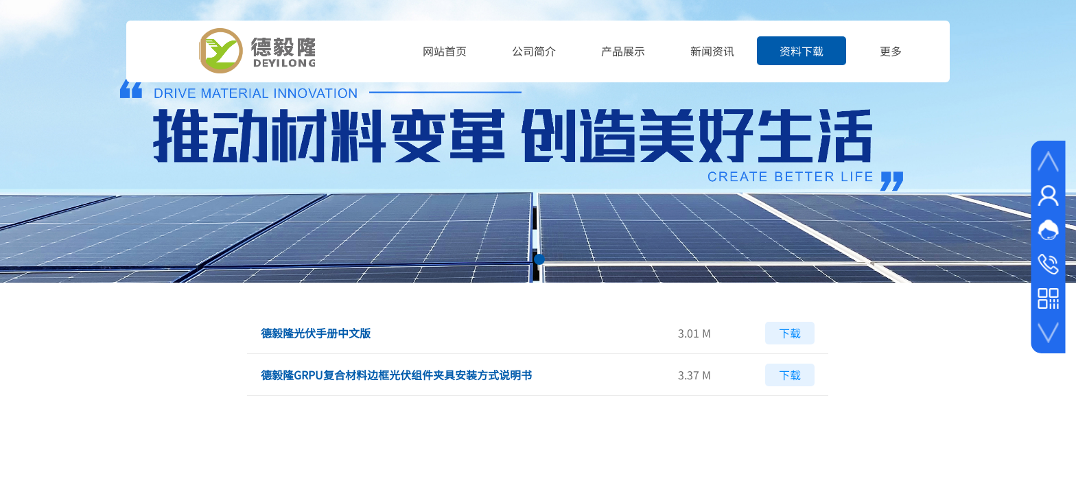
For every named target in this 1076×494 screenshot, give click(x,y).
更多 (891, 51)
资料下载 (801, 51)
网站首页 (445, 51)
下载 (790, 333)
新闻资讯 (712, 51)
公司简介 (534, 51)
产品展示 (623, 51)
